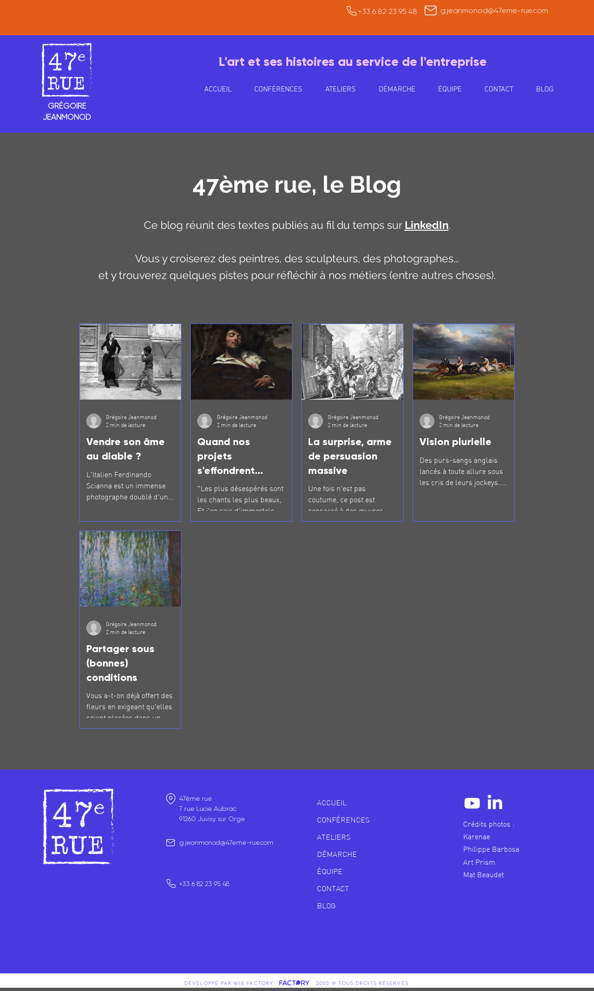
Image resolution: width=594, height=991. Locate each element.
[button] (340, 89)
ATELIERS (333, 837)
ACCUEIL (332, 802)
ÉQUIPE (329, 871)
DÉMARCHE (337, 854)
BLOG (326, 905)
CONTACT (333, 888)
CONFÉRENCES (343, 819)
